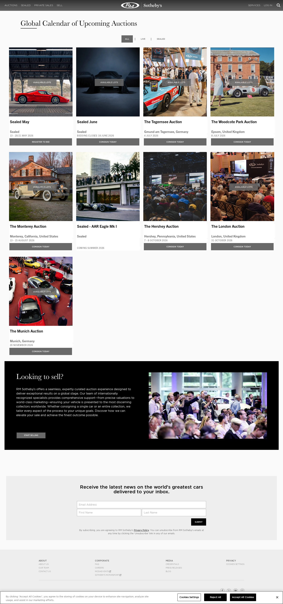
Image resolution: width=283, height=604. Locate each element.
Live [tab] (142, 39)
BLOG (168, 571)
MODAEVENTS (103, 571)
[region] (141, 597)
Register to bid (41, 141)
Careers (99, 568)
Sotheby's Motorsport (108, 575)
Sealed (26, 5)
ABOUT (43, 560)
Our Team (44, 568)
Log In (268, 5)
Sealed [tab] (161, 39)
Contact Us (45, 571)
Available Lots (42, 82)
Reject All (215, 597)
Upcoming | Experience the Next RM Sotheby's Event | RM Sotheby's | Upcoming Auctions (141, 5)
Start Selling (31, 435)
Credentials (172, 564)
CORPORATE (102, 560)
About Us (44, 564)
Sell (60, 5)
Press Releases (174, 568)
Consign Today (107, 141)
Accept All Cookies (243, 597)
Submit (198, 522)
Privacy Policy (141, 530)
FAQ (97, 564)
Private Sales (43, 5)
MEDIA (169, 560)
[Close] (277, 597)
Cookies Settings (235, 564)
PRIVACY (231, 560)
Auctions (11, 5)
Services (254, 5)
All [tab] (127, 39)
